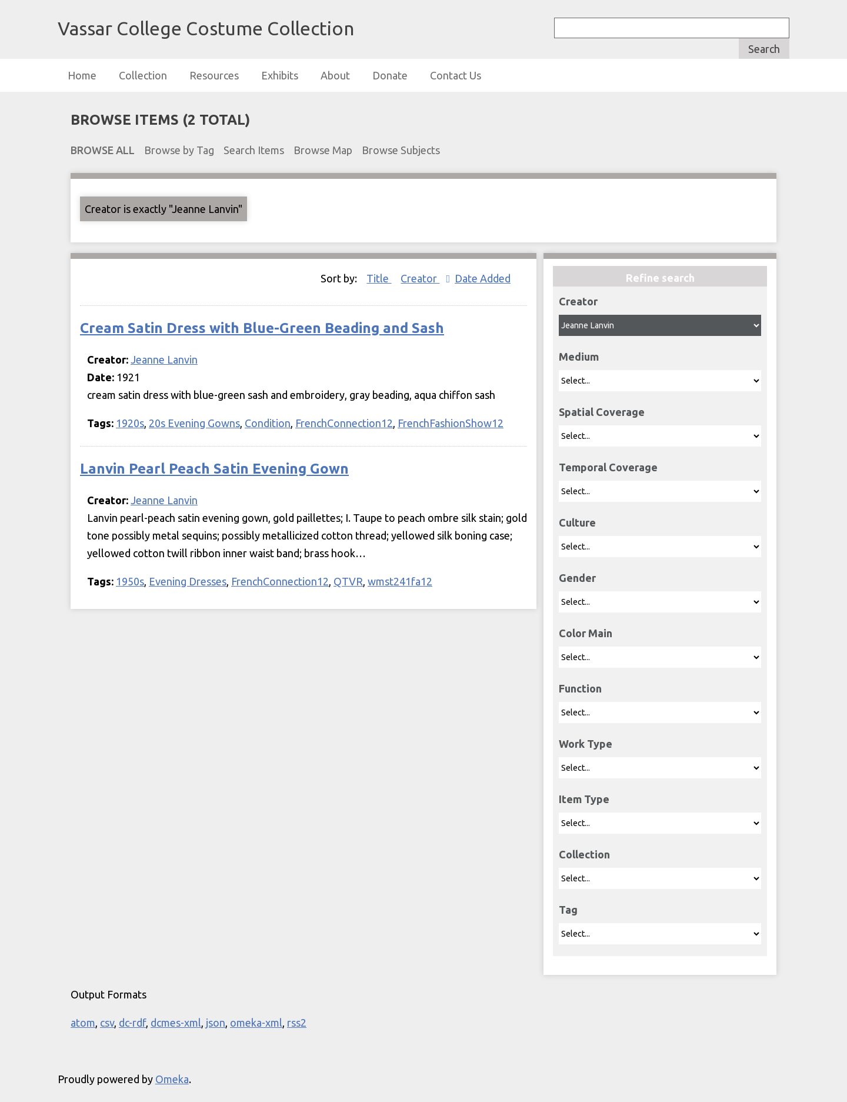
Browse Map (323, 150)
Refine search (660, 278)
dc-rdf (132, 1022)
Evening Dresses (187, 581)
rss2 (296, 1022)
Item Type (584, 799)
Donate (390, 75)
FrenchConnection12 (344, 423)
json (215, 1022)
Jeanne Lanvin (164, 359)
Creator (578, 301)
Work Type (585, 744)
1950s (130, 581)
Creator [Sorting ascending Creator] (420, 278)
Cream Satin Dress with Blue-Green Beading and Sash (262, 328)
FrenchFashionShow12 (450, 423)
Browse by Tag (179, 150)
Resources (214, 75)
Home (82, 75)
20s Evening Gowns (194, 423)
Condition (268, 423)
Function (580, 688)
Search (764, 49)
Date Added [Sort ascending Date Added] (483, 278)
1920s (130, 423)
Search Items (254, 150)
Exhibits (279, 75)
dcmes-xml (176, 1022)
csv (107, 1022)
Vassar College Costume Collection (206, 28)
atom (83, 1022)
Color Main (585, 633)
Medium (579, 356)
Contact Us (455, 75)
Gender (577, 578)
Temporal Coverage (608, 467)
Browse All (103, 150)
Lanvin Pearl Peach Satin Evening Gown (214, 469)
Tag (568, 909)
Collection (143, 75)
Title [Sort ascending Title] (378, 278)
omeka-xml (256, 1022)
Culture (577, 522)
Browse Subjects (401, 150)
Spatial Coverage (602, 412)
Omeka (172, 1079)
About (335, 75)
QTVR (348, 581)
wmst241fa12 (400, 581)
